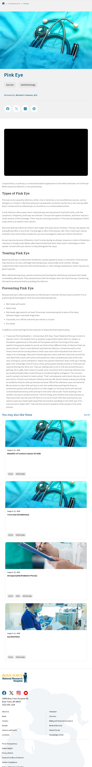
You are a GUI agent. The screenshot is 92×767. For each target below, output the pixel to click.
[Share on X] (16, 108)
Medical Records (55, 725)
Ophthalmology (28, 84)
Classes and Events (9, 730)
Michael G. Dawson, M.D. (27, 95)
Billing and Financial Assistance (61, 721)
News (4, 716)
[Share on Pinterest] (34, 108)
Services (52, 716)
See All (87, 414)
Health (18, 596)
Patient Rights (7, 748)
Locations (6, 735)
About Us (5, 711)
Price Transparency (9, 744)
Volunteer (53, 711)
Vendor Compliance (9, 762)
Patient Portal (54, 730)
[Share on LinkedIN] (25, 108)
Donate (5, 725)
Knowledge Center (14, 4)
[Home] (3, 4)
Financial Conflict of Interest (13, 757)
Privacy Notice (7, 753)
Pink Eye (26, 4)
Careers (5, 721)
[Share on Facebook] (7, 108)
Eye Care (10, 84)
